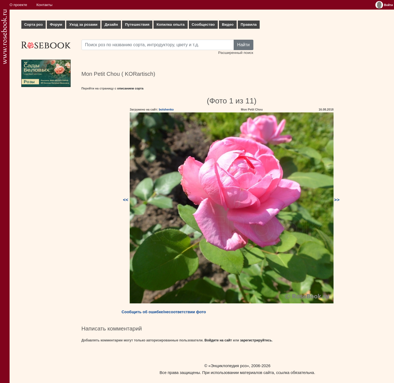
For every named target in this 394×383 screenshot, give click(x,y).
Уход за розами (83, 24)
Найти (243, 44)
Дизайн (111, 24)
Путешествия (137, 24)
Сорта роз (33, 24)
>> (337, 199)
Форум (56, 24)
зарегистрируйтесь (256, 340)
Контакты (44, 5)
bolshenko (166, 109)
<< (125, 199)
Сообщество (203, 24)
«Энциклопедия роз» (228, 365)
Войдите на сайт (218, 340)
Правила (249, 24)
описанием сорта (130, 88)
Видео (228, 24)
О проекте (18, 5)
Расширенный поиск (235, 53)
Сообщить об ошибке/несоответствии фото (163, 312)
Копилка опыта (170, 24)
